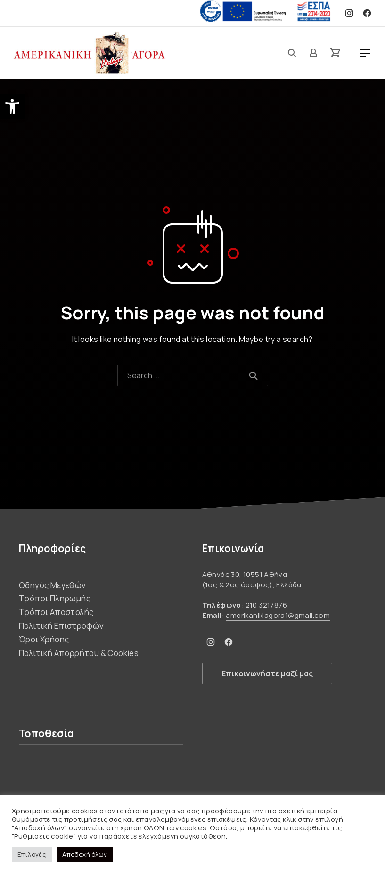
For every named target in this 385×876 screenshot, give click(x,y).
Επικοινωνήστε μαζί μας (267, 673)
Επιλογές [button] (31, 854)
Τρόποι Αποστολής (56, 612)
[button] (12, 106)
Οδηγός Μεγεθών (52, 585)
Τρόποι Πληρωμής (54, 598)
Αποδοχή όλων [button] (84, 854)
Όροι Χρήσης (44, 639)
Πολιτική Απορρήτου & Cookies (79, 653)
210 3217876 (266, 605)
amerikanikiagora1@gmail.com (278, 615)
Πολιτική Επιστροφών (61, 625)
